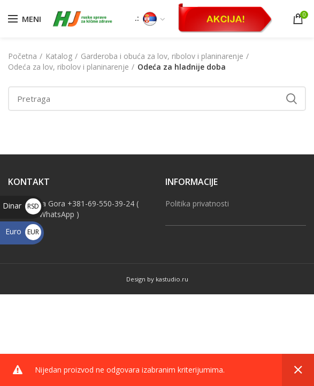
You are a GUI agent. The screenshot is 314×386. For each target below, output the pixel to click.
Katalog (58, 56)
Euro (23, 231)
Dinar (22, 206)
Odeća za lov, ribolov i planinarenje (68, 67)
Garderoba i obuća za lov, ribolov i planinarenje (162, 56)
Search (291, 98)
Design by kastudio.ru (157, 279)
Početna (22, 56)
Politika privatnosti (197, 203)
